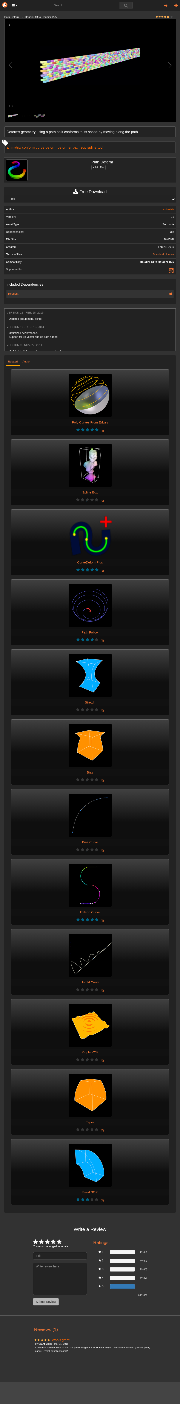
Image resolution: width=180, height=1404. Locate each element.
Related (13, 361)
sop (83, 147)
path (76, 147)
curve (40, 147)
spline (92, 147)
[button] (14, 5)
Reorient (13, 293)
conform (28, 147)
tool (100, 147)
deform (51, 147)
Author (27, 361)
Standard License (163, 254)
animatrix (14, 147)
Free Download (90, 191)
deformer (64, 147)
